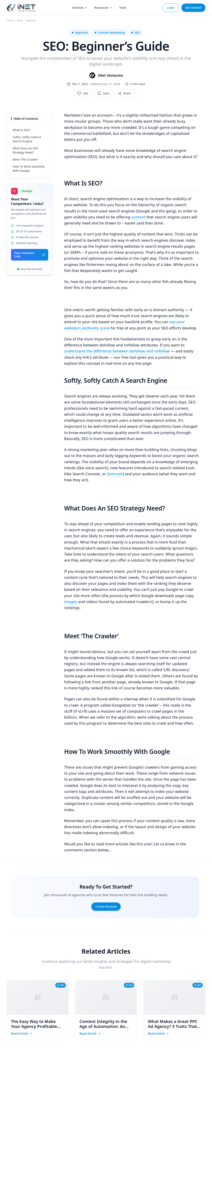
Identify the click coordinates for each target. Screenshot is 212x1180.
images (70, 601)
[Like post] (82, 93)
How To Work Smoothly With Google (29, 169)
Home (10, 20)
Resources (103, 8)
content (138, 217)
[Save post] (103, 93)
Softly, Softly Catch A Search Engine (27, 139)
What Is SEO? (22, 130)
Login (170, 8)
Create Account (106, 906)
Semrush (115, 473)
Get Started (193, 8)
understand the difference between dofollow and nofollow (117, 351)
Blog (20, 20)
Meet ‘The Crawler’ (25, 159)
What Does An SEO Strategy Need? (25, 150)
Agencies (31, 20)
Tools (122, 8)
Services (80, 8)
